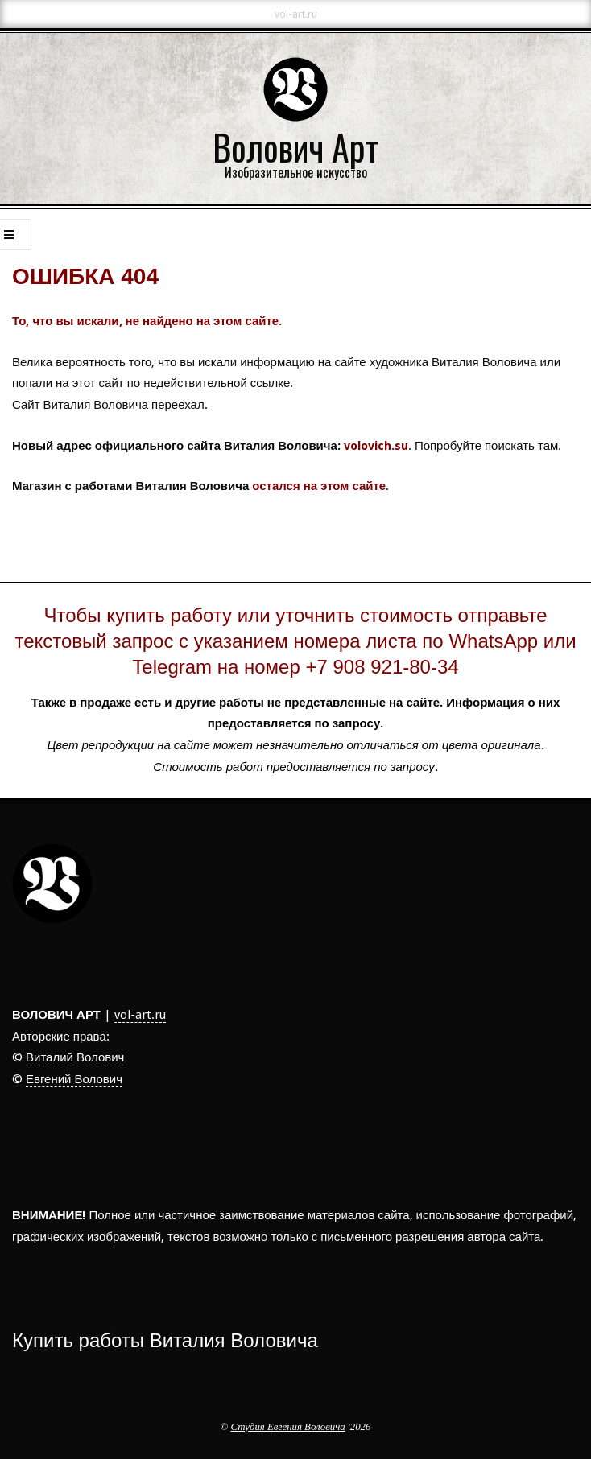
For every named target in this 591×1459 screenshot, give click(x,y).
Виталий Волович (75, 1057)
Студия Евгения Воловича (288, 1426)
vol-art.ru (140, 1015)
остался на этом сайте (319, 486)
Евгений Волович (74, 1079)
